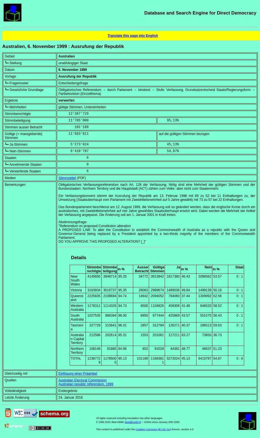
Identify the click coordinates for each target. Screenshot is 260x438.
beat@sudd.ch (133, 422)
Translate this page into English (133, 36)
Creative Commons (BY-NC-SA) (153, 429)
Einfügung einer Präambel (78, 374)
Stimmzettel (67, 178)
